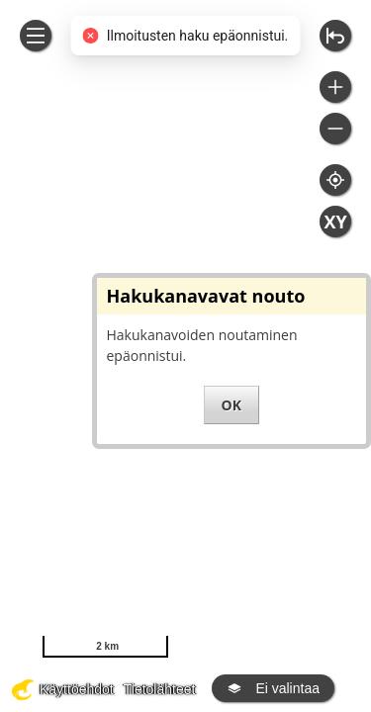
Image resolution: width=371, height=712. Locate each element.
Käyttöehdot (77, 689)
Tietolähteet (160, 689)
